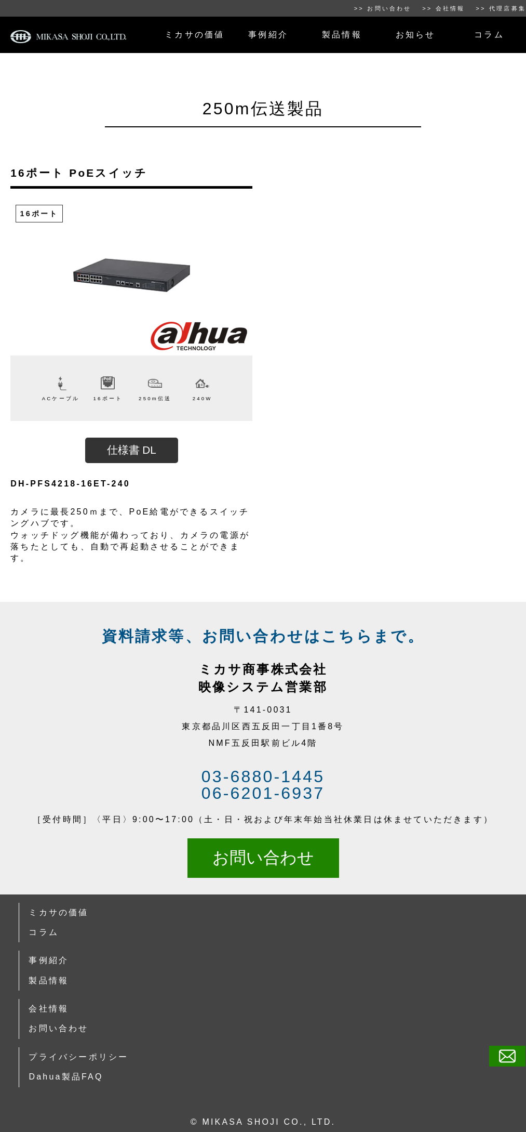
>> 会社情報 (443, 8)
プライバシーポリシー (78, 1056)
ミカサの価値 (194, 34)
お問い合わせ (263, 857)
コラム (489, 34)
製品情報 (342, 34)
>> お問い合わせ (383, 8)
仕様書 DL (131, 450)
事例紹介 (268, 34)
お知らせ (416, 34)
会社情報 (49, 1008)
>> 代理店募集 (501, 8)
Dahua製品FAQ (66, 1076)
